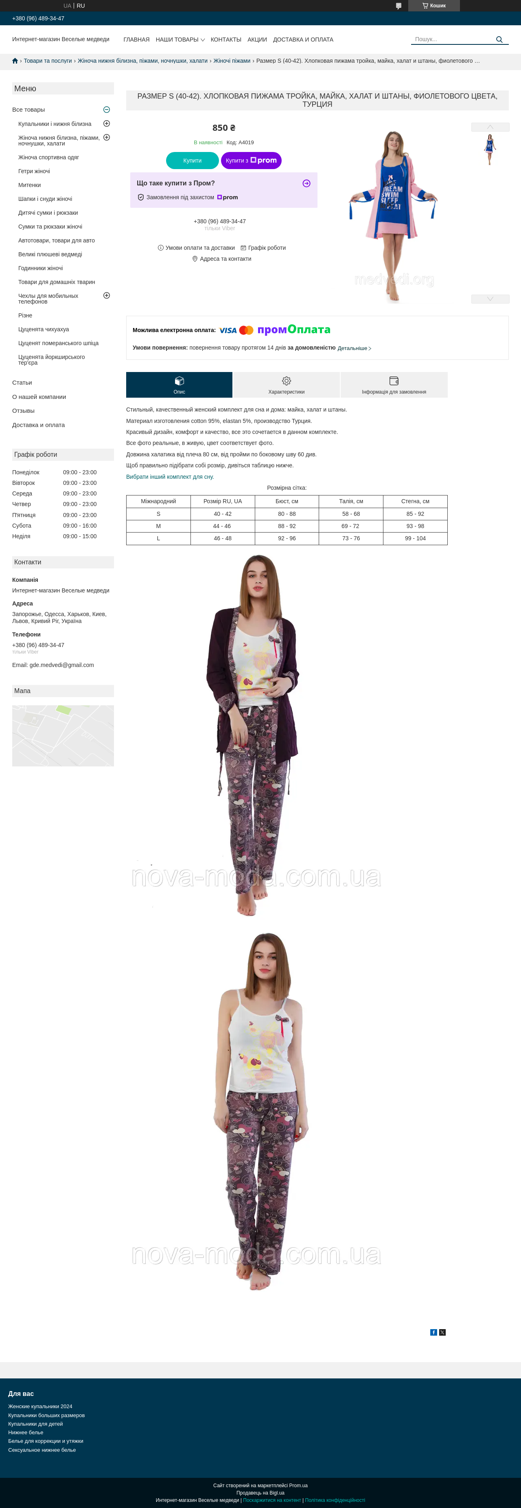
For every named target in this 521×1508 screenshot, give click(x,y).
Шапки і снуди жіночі (45, 199)
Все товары (28, 109)
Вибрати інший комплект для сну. (170, 476)
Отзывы (23, 410)
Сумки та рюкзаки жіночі (50, 226)
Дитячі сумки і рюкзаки (48, 212)
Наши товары (177, 39)
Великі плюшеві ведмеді (50, 254)
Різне (25, 315)
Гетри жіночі (34, 171)
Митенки (29, 185)
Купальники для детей (35, 1424)
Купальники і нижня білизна (55, 124)
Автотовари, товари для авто (56, 240)
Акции (257, 39)
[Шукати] (499, 40)
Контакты (226, 39)
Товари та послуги (48, 61)
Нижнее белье (25, 1432)
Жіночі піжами (231, 61)
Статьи (22, 382)
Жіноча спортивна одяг (48, 157)
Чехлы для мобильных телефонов (48, 299)
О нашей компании (39, 396)
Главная (136, 39)
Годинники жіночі (40, 268)
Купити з (251, 160)
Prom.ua (298, 1485)
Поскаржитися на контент (272, 1500)
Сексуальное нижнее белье (42, 1450)
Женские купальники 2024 (40, 1406)
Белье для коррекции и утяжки (45, 1441)
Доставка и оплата (303, 39)
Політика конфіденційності (335, 1500)
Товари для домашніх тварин (56, 282)
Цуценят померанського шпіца (58, 343)
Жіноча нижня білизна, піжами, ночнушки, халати (143, 61)
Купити (193, 160)
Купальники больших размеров (46, 1415)
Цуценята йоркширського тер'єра (51, 360)
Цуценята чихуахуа (43, 329)
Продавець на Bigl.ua (260, 1493)
